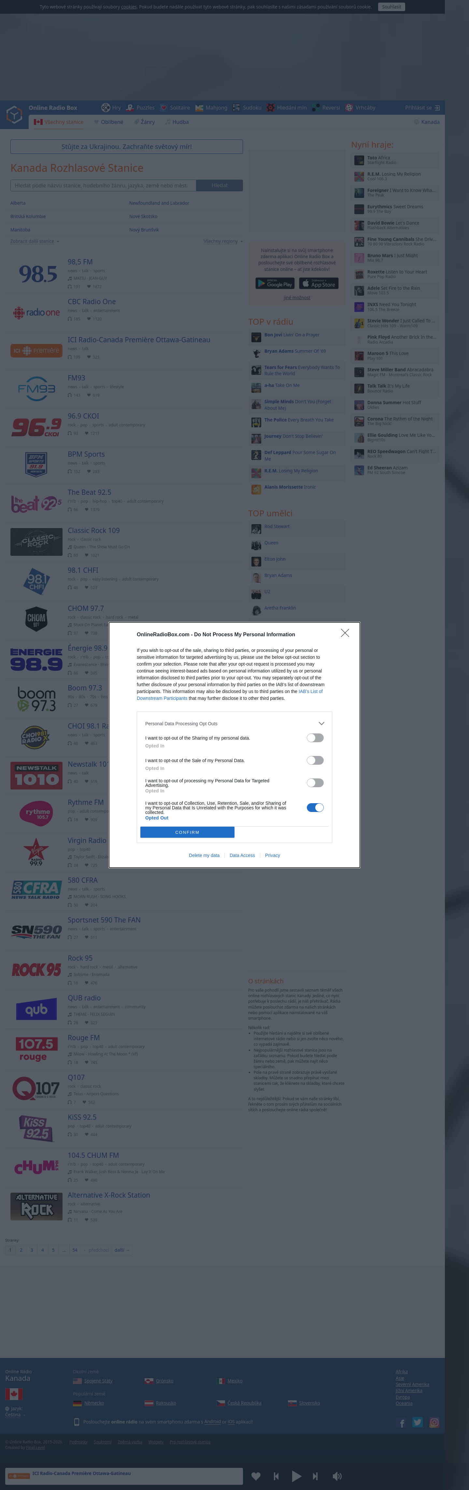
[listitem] (234, 723)
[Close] (347, 635)
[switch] (315, 737)
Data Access (242, 855)
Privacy (272, 855)
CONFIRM (187, 832)
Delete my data (204, 855)
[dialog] (234, 745)
